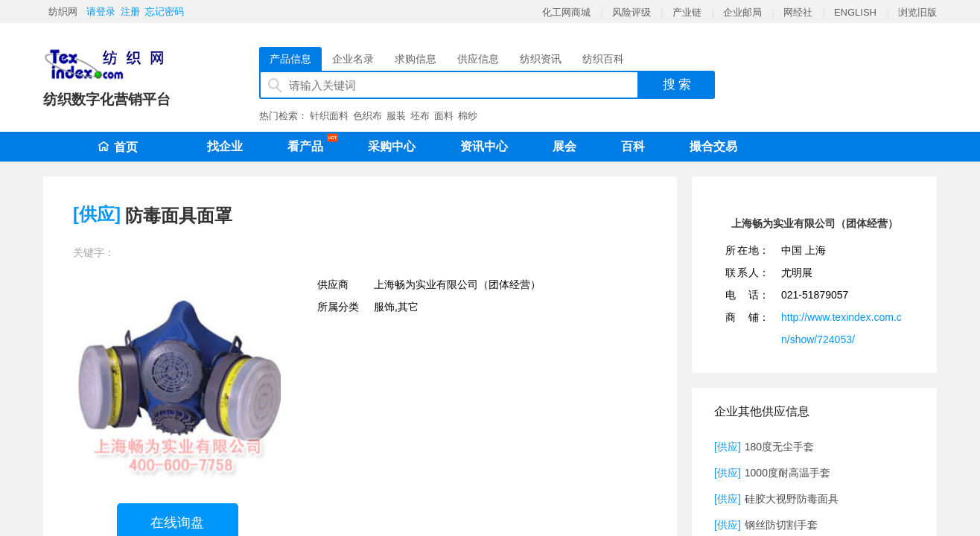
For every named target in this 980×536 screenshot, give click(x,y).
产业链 (686, 12)
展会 (564, 146)
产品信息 (290, 59)
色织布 (367, 115)
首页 (118, 147)
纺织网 (62, 11)
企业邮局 (742, 12)
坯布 (420, 115)
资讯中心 (484, 146)
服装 (396, 115)
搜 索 (677, 84)
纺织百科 (603, 59)
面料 (444, 115)
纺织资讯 (540, 59)
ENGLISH (855, 12)
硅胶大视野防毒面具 (792, 499)
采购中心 (392, 146)
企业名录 (353, 59)
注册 (130, 11)
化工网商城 (566, 12)
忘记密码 (164, 11)
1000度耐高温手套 (787, 473)
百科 (633, 146)
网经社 (797, 12)
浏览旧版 (917, 12)
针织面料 (329, 115)
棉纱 (467, 115)
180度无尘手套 (779, 447)
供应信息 (478, 59)
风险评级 (631, 12)
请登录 (100, 11)
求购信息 (415, 59)
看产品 (309, 143)
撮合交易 (713, 146)
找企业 (225, 146)
